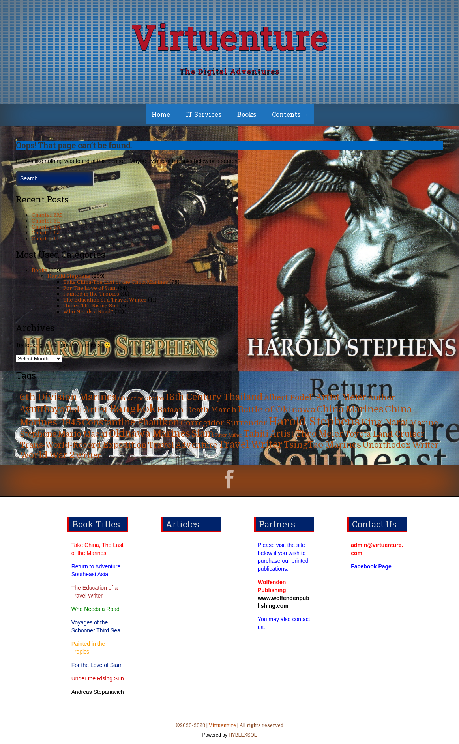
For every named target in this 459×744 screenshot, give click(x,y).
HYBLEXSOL (242, 735)
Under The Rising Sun (90, 306)
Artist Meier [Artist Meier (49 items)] (341, 397)
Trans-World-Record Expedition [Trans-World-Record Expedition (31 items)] (83, 445)
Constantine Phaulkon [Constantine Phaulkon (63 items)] (130, 422)
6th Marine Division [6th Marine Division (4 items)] (141, 398)
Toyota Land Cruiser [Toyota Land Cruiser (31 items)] (385, 434)
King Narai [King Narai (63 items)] (384, 422)
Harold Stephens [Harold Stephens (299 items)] (314, 421)
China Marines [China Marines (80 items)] (350, 409)
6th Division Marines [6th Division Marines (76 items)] (68, 397)
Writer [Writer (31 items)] (88, 455)
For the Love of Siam (97, 665)
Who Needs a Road (95, 609)
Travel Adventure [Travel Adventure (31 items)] (182, 445)
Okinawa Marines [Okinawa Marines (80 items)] (149, 433)
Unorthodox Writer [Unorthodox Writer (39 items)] (400, 445)
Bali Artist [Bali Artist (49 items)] (87, 409)
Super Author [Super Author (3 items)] (228, 435)
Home (161, 114)
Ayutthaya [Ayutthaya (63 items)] (42, 409)
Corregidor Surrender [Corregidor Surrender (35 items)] (223, 422)
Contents (286, 114)
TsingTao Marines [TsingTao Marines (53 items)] (322, 445)
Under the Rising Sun (97, 678)
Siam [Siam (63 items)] (202, 434)
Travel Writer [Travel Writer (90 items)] (251, 444)
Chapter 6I (45, 239)
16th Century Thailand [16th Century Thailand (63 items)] (213, 397)
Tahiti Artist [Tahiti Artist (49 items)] (269, 434)
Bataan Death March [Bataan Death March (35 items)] (196, 409)
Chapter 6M (47, 215)
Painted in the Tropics (91, 294)
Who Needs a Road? (88, 312)
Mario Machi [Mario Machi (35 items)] (83, 434)
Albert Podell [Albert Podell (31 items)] (289, 397)
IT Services (203, 114)
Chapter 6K (46, 227)
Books (246, 114)
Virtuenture (229, 37)
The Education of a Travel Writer (105, 300)
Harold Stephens (68, 276)
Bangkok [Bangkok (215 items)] (132, 409)
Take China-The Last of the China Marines (115, 282)
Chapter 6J (46, 233)
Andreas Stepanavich (97, 692)
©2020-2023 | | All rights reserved (229, 731)
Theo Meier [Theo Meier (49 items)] (319, 434)
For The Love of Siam (90, 288)
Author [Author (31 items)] (381, 397)
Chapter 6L (46, 221)
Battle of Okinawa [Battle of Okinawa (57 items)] (276, 409)
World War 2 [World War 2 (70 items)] (47, 455)
